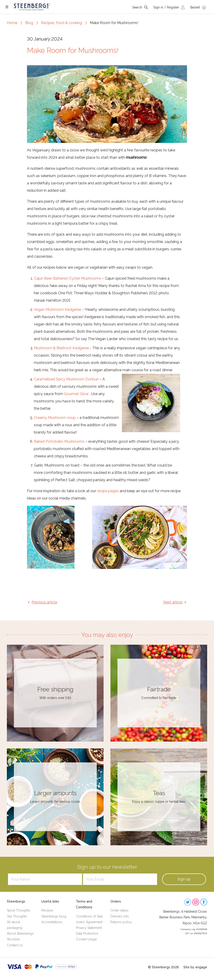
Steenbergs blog (53, 916)
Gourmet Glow (76, 394)
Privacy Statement (89, 928)
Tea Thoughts (17, 916)
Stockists (13, 939)
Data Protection (87, 933)
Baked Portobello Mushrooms (59, 441)
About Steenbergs (20, 933)
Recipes (47, 910)
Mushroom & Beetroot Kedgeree (61, 348)
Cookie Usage (86, 939)
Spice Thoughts (18, 910)
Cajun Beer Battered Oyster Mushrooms (67, 278)
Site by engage (195, 967)
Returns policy (121, 922)
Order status (119, 910)
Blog (29, 23)
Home (12, 23)
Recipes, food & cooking (61, 23)
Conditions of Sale (89, 916)
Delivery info (119, 916)
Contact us (15, 945)
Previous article (44, 602)
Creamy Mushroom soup (55, 417)
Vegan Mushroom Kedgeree (57, 309)
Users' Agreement (89, 922)
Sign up (184, 879)
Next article (172, 602)
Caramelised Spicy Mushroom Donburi (66, 379)
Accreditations (51, 922)
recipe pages (108, 491)
